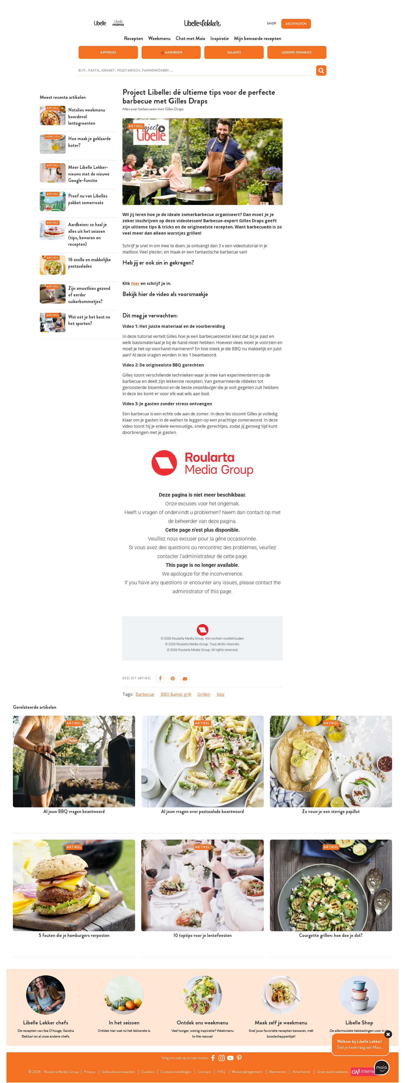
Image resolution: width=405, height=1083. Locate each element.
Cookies (146, 1072)
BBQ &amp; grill (176, 694)
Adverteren (306, 1072)
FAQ (222, 1072)
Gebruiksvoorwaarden (115, 1072)
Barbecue (145, 694)
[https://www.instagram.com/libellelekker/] (223, 1058)
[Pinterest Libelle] (240, 1058)
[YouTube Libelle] (232, 1058)
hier (135, 284)
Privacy (85, 1072)
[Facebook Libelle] (214, 1058)
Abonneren (281, 1072)
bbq (220, 694)
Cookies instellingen (175, 1072)
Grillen (204, 694)
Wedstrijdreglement (249, 1072)
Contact (205, 1072)
